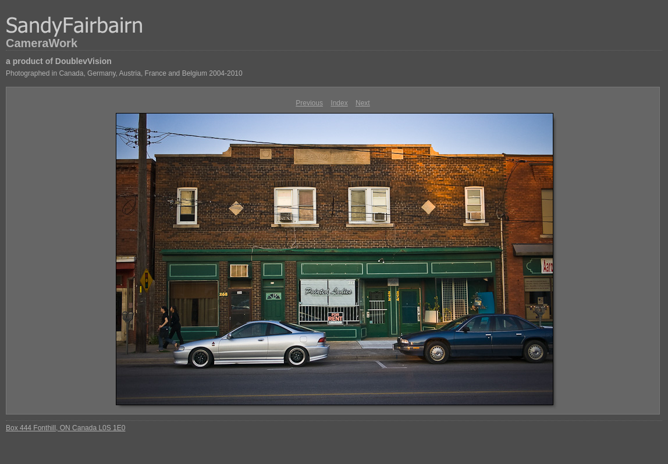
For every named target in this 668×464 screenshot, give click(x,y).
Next (363, 103)
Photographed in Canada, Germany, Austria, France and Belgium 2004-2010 (124, 73)
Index (339, 103)
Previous (309, 103)
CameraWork (41, 43)
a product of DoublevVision (59, 61)
